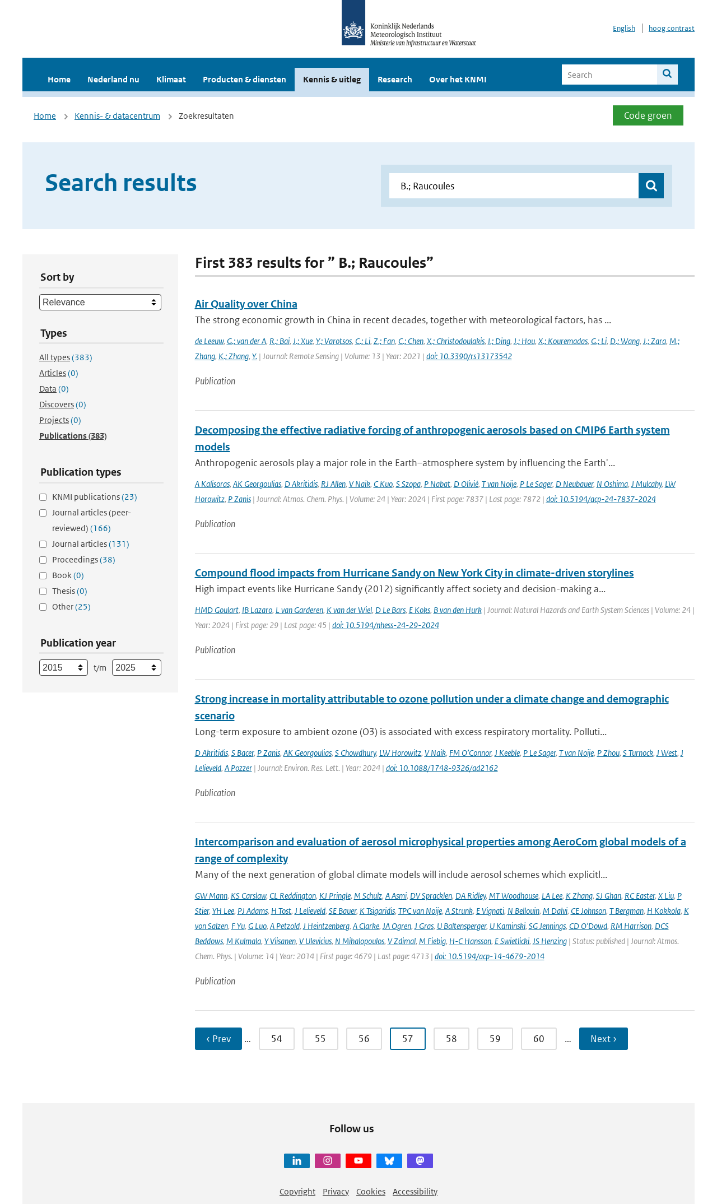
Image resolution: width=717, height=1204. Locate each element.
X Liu (666, 895)
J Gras (424, 926)
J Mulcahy (646, 483)
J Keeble (507, 752)
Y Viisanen (280, 941)
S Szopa (408, 483)
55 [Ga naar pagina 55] (320, 1039)
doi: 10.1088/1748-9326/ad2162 (442, 768)
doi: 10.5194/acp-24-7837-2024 (601, 499)
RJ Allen (333, 483)
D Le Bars (390, 610)
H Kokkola (664, 910)
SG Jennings (547, 926)
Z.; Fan (384, 341)
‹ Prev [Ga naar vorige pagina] (218, 1039)
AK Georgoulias (257, 483)
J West (667, 752)
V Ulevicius (315, 941)
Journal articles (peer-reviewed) (91, 520)
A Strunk (459, 910)
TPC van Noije (420, 910)
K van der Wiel (349, 610)
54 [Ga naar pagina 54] (276, 1039)
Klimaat (171, 79)
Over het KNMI (458, 79)
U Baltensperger (461, 926)
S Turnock (638, 752)
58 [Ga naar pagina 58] (451, 1039)
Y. (254, 356)
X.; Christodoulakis (456, 341)
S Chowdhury (355, 752)
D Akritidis (301, 483)
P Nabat (437, 483)
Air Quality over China (246, 303)
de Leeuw (209, 341)
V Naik (359, 483)
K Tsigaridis (377, 910)
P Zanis (239, 499)
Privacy (336, 1191)
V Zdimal (402, 941)
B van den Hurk (458, 610)
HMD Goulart (217, 610)
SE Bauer (342, 910)
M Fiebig (432, 941)
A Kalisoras (212, 483)
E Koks (419, 610)
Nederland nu (113, 79)
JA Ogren (397, 926)
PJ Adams (253, 910)
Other (71, 606)
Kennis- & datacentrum (117, 115)
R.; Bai (279, 341)
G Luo (257, 926)
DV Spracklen (431, 895)
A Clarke (366, 926)
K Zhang (579, 895)
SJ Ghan (608, 895)
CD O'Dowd (588, 926)
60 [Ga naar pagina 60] (538, 1039)
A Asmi (396, 895)
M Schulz (368, 895)
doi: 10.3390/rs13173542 (469, 356)
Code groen (648, 115)
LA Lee (552, 895)
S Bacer (242, 752)
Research (395, 79)
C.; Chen (410, 341)
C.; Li (362, 341)
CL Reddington (292, 895)
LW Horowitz (400, 752)
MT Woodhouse (513, 895)
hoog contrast (672, 28)
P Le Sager (536, 483)
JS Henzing (550, 941)
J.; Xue (303, 341)
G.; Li (599, 341)
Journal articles (90, 543)
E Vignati (490, 910)
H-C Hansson (470, 941)
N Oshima (612, 483)
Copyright (297, 1191)
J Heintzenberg (326, 926)
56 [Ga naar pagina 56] (364, 1039)
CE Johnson (588, 910)
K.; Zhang (233, 356)
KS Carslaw (248, 895)
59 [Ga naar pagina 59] (495, 1039)
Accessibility (415, 1191)
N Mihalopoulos (359, 941)
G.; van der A (246, 341)
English (624, 28)
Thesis (69, 590)
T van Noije (499, 483)
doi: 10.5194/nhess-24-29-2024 (385, 625)
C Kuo (383, 483)
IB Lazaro (257, 610)
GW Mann (211, 895)
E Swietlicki (512, 941)
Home (59, 79)
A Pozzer (238, 768)
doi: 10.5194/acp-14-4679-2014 (489, 956)
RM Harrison (631, 926)
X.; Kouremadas (563, 341)
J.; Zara (654, 341)
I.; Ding (499, 341)
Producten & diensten (244, 79)
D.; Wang (625, 341)
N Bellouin (523, 910)
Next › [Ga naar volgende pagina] (603, 1039)
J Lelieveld (310, 910)
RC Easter (640, 895)
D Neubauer (574, 483)
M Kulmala (243, 941)
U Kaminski (507, 926)
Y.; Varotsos (334, 341)
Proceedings (83, 559)
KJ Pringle (335, 895)
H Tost (281, 910)
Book (68, 575)
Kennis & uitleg (332, 79)
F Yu (238, 926)
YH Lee (223, 910)
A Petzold (285, 926)
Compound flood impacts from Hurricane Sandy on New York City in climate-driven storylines (414, 572)
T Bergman (626, 910)
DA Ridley (470, 895)
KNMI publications (94, 496)
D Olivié (466, 483)
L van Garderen (299, 610)
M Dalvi (555, 910)
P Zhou (608, 752)
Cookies (370, 1191)
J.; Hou (524, 341)
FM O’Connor (470, 752)
